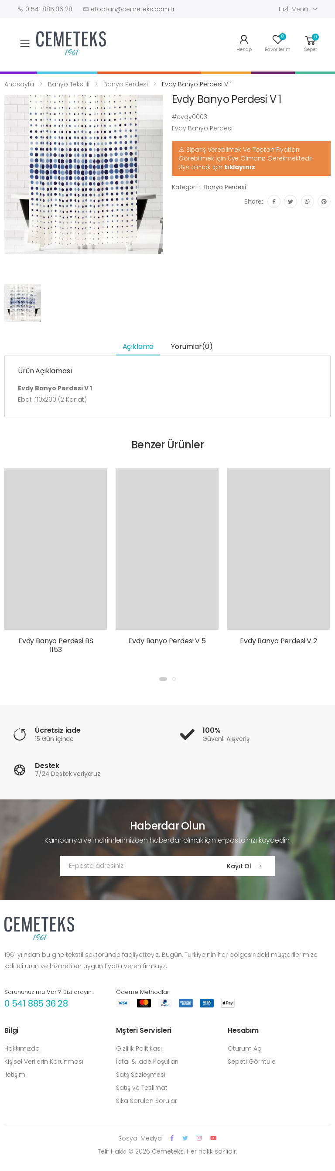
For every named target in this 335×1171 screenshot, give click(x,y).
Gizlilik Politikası (139, 1048)
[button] (311, 42)
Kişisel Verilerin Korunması (43, 1061)
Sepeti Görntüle (252, 1061)
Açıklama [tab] (138, 346)
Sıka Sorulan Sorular (146, 1100)
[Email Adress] (135, 866)
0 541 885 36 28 (36, 1003)
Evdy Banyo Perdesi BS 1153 (55, 645)
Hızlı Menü (293, 9)
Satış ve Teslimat (142, 1087)
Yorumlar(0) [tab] (191, 346)
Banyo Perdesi (125, 84)
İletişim (14, 1074)
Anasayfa (19, 84)
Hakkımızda (22, 1048)
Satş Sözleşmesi (140, 1074)
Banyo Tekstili (68, 84)
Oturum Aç (244, 1048)
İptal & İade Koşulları (147, 1061)
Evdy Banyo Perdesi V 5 (166, 641)
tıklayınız (239, 167)
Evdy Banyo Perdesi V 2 (278, 641)
